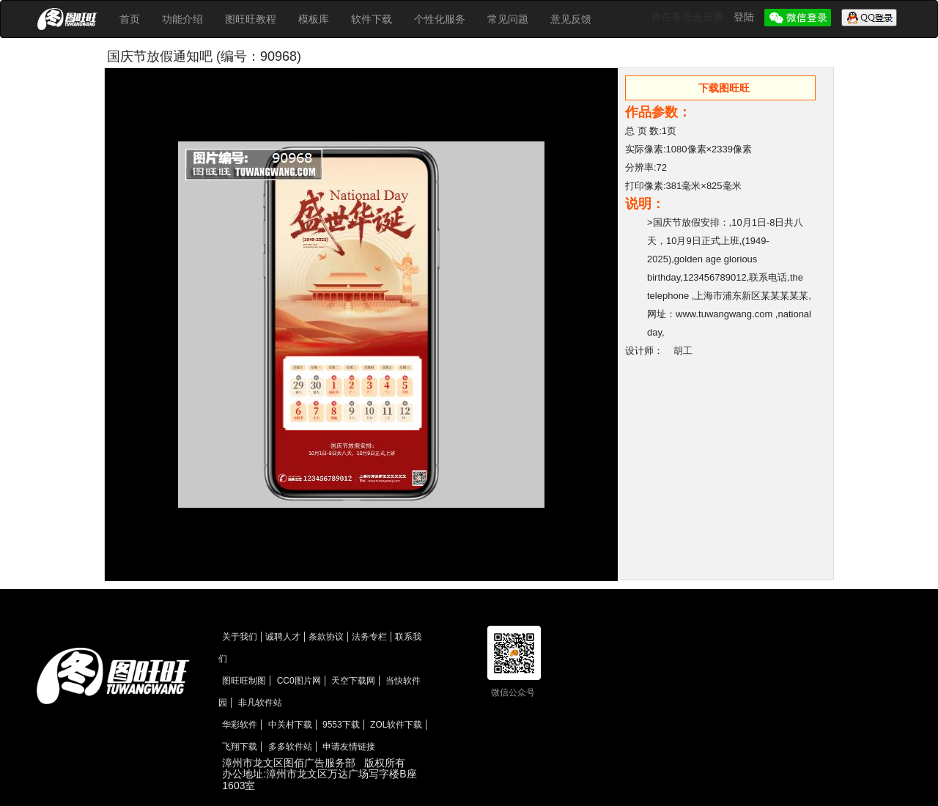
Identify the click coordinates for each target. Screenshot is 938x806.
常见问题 (507, 19)
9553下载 (341, 725)
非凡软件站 (260, 703)
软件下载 (371, 19)
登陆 (745, 17)
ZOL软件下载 (396, 725)
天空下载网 (353, 681)
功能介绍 (182, 19)
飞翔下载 (239, 747)
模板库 (313, 19)
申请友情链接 (348, 747)
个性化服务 (439, 19)
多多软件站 (290, 747)
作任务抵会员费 (688, 17)
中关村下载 (290, 725)
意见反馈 (570, 19)
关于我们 (239, 637)
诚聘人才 (282, 637)
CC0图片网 (299, 681)
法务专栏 (369, 637)
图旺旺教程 (250, 19)
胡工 (683, 350)
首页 (129, 19)
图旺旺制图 (244, 681)
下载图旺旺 (724, 88)
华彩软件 (239, 725)
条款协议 (326, 637)
